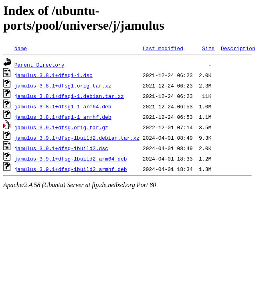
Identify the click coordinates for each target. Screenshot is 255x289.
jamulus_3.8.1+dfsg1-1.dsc (53, 75)
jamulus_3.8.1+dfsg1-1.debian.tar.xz (69, 96)
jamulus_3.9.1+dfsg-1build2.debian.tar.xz (77, 137)
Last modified (163, 48)
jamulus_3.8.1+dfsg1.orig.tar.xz (62, 85)
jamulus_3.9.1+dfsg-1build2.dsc (61, 148)
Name (20, 48)
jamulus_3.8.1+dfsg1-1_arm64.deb (62, 106)
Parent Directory (39, 64)
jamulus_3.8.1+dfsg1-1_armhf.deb (62, 116)
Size (208, 48)
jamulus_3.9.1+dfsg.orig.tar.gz (61, 127)
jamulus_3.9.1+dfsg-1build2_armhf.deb (70, 169)
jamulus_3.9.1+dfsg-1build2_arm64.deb (70, 158)
